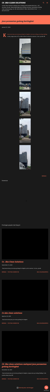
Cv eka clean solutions (12, 313)
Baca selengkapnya (42, 272)
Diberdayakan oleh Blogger (25, 387)
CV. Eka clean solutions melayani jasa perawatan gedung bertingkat (24, 365)
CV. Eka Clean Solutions (14, 2)
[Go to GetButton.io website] (46, 390)
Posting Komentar (13, 272)
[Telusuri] (43, 3)
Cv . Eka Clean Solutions (12, 261)
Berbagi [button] (44, 176)
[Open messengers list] (46, 387)
